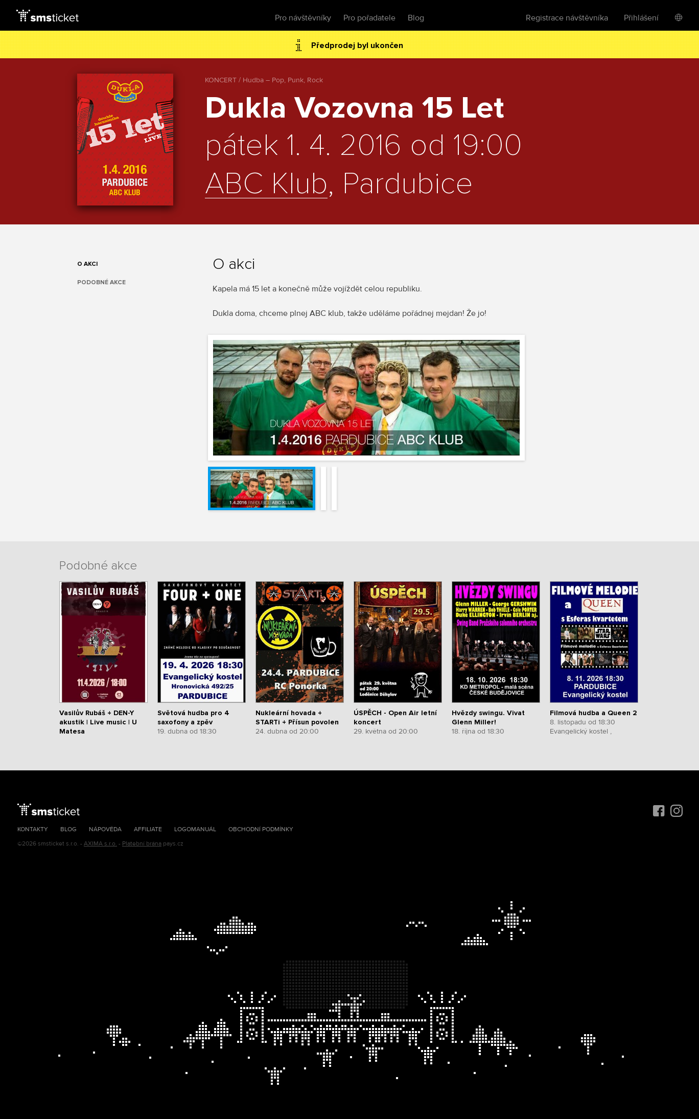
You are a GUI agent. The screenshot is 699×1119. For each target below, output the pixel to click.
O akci (87, 264)
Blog (416, 18)
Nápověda (105, 829)
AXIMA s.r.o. (100, 844)
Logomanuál (195, 829)
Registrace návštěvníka (567, 18)
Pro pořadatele (369, 18)
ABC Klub (266, 184)
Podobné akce (101, 282)
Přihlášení (641, 18)
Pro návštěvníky (303, 18)
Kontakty (32, 829)
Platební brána (141, 844)
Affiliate (148, 829)
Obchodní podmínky (260, 829)
